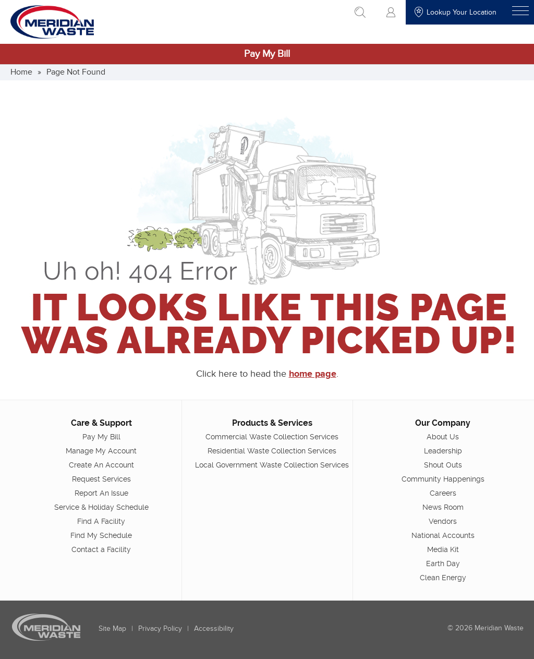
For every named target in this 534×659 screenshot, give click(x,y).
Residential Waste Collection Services (272, 451)
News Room (443, 507)
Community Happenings (443, 479)
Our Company (442, 423)
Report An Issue (101, 493)
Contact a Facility (101, 549)
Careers (443, 493)
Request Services (101, 479)
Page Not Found (75, 72)
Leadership (443, 451)
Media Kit (443, 549)
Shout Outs (443, 465)
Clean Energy (443, 577)
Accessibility (214, 628)
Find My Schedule (101, 535)
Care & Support (101, 423)
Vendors (443, 521)
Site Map (112, 628)
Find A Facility (101, 521)
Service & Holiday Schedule (101, 507)
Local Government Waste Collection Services (272, 465)
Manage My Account (101, 451)
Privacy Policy (160, 628)
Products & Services (272, 423)
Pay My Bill (267, 54)
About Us (443, 437)
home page (312, 374)
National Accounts (443, 535)
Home (21, 72)
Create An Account (101, 465)
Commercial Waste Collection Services (271, 437)
